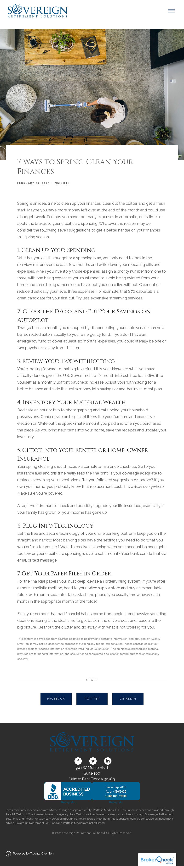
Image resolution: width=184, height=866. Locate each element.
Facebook (56, 698)
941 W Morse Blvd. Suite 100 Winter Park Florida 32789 (92, 773)
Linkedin (128, 698)
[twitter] (93, 761)
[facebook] (78, 761)
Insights (62, 183)
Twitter (92, 698)
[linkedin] (107, 761)
